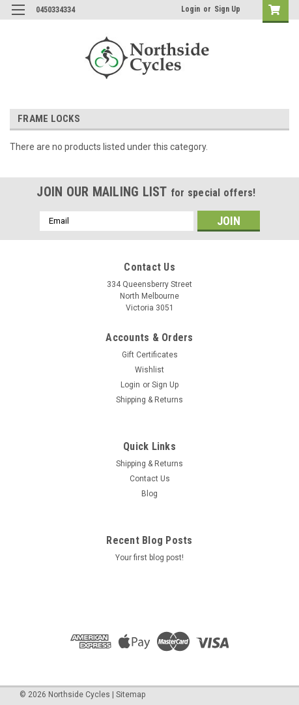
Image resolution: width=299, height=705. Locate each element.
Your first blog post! (149, 557)
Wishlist (149, 369)
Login (190, 9)
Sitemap (130, 694)
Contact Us (150, 478)
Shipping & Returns (149, 399)
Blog (149, 493)
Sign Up (227, 9)
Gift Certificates (150, 354)
